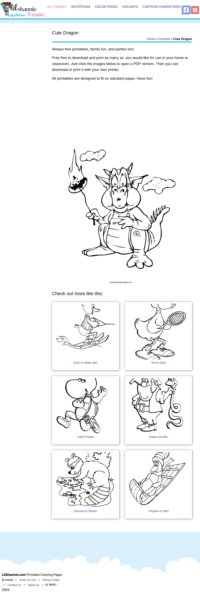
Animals (164, 39)
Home (151, 39)
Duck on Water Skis (85, 362)
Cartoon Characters (162, 6)
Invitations (80, 6)
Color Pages (106, 6)
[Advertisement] (122, 115)
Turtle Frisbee (85, 436)
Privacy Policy (51, 579)
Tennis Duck (158, 362)
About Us (33, 585)
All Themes (56, 6)
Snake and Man (158, 436)
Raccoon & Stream (85, 511)
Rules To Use (27, 579)
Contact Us (14, 585)
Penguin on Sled (158, 511)
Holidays (130, 6)
